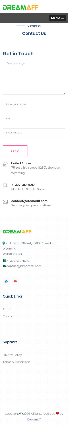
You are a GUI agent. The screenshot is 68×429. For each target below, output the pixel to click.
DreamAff (34, 419)
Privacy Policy (12, 355)
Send (15, 150)
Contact (9, 316)
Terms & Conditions (16, 362)
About (7, 309)
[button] (57, 18)
